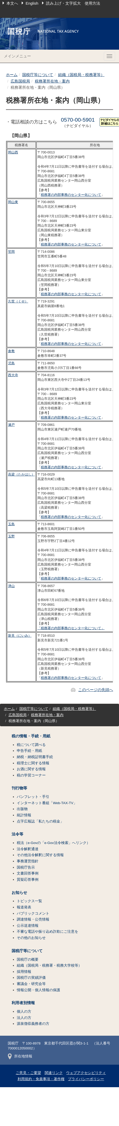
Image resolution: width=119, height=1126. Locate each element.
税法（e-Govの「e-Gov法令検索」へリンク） (53, 843)
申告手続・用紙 (29, 751)
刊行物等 (19, 788)
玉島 (11, 524)
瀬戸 (11, 425)
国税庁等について (37, 74)
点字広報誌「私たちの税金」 (40, 821)
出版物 (22, 809)
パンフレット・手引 (33, 797)
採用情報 (24, 972)
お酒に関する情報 (31, 769)
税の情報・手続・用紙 (31, 736)
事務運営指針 (27, 861)
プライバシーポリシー (86, 1079)
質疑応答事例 (27, 879)
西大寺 (13, 375)
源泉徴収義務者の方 (33, 1024)
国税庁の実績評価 (31, 978)
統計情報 (24, 815)
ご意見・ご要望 (28, 1073)
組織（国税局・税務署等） (81, 74)
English (32, 3)
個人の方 (24, 1011)
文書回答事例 (27, 873)
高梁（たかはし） (21, 474)
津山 (11, 586)
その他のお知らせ (31, 938)
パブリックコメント (33, 913)
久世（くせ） (18, 301)
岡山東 (13, 202)
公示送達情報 (27, 926)
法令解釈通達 (27, 849)
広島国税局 (20, 81)
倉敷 (11, 351)
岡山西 (13, 152)
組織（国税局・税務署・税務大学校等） (49, 965)
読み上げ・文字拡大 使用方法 (73, 3)
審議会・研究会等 (31, 984)
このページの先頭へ (95, 689)
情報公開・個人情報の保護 (38, 990)
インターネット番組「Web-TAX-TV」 (47, 803)
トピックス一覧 (29, 901)
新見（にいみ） (19, 636)
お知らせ (19, 893)
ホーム (12, 74)
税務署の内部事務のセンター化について (71, 195)
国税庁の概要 (27, 959)
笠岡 (11, 252)
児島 (11, 363)
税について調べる (31, 745)
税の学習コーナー (31, 775)
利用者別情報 (23, 1003)
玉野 (11, 536)
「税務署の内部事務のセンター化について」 (71, 628)
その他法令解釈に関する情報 (40, 855)
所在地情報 (20, 1056)
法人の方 (24, 1018)
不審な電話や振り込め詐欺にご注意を (47, 932)
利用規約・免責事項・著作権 (41, 1079)
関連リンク (54, 1073)
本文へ (12, 3)
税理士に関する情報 (33, 763)
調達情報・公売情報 (33, 919)
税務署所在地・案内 (52, 81)
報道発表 (24, 907)
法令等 (17, 834)
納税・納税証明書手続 (35, 757)
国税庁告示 (26, 867)
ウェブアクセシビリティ (86, 1073)
